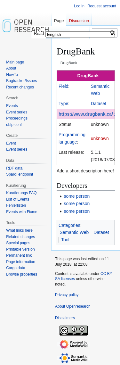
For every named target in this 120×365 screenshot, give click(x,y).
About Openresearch (73, 306)
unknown (100, 138)
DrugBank (88, 75)
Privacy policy (66, 295)
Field (63, 86)
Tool (65, 239)
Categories (69, 225)
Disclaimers (65, 318)
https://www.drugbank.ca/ (86, 114)
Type (63, 103)
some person (77, 196)
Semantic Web (74, 232)
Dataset (98, 103)
